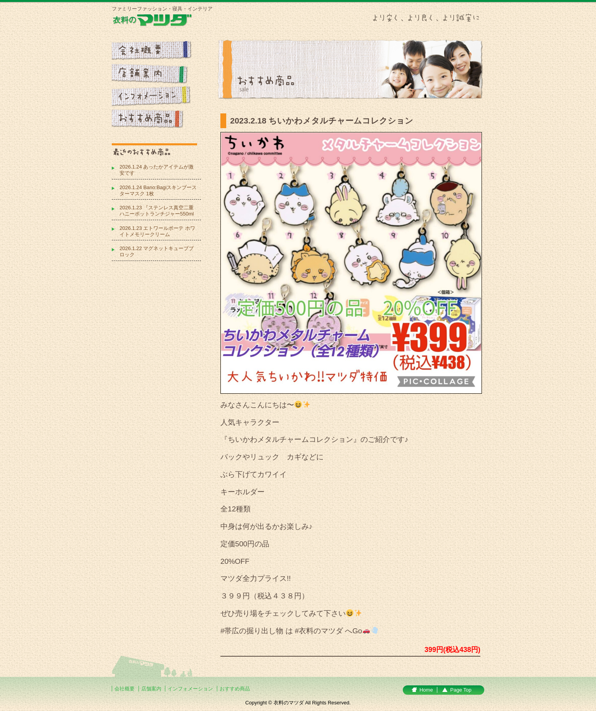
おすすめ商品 (235, 689)
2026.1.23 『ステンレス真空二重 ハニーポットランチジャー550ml (157, 211)
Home (426, 690)
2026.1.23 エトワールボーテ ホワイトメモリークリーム (157, 231)
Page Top (460, 690)
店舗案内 (151, 689)
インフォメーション (191, 689)
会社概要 (124, 689)
